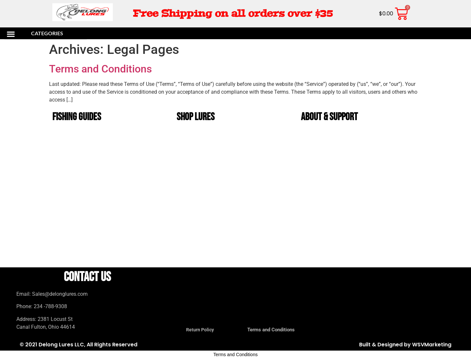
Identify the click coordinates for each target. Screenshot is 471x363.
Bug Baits (190, 196)
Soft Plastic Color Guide (77, 151)
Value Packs (192, 256)
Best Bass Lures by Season (79, 136)
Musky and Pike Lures (199, 211)
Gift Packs (191, 241)
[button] (45, 33)
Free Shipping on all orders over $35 (233, 13)
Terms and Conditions (100, 69)
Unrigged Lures (194, 181)
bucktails (190, 151)
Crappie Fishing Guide (75, 181)
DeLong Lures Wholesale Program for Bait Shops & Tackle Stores (357, 181)
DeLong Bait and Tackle (200, 166)
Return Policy (318, 151)
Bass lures (191, 136)
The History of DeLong (324, 136)
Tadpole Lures (194, 226)
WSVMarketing (431, 344)
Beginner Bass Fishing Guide (80, 166)
